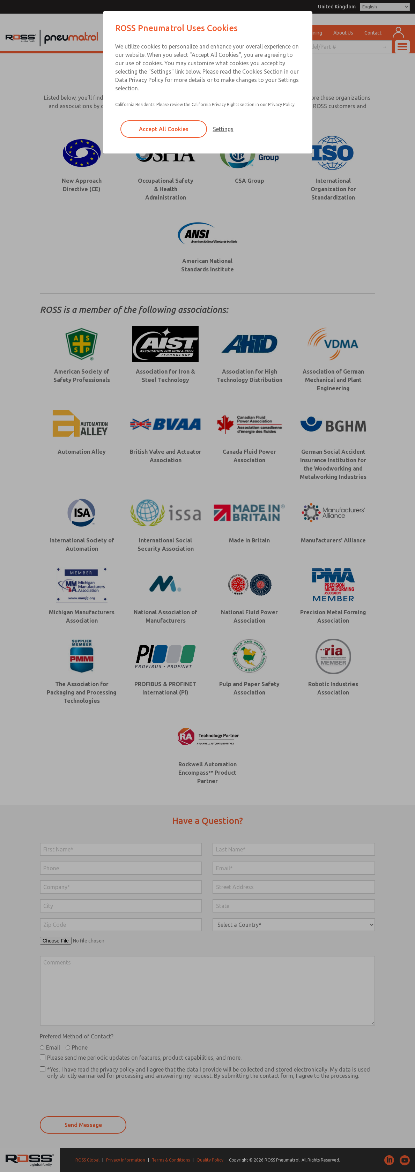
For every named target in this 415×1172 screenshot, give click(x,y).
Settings (223, 129)
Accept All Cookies (163, 129)
